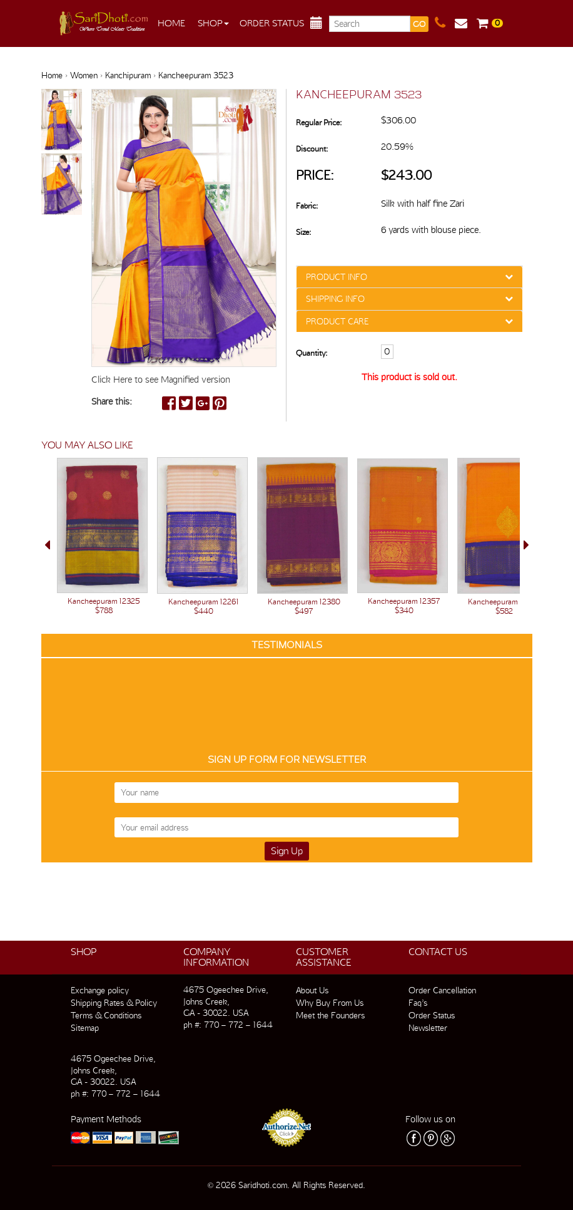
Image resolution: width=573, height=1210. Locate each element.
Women (84, 75)
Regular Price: (319, 122)
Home (171, 23)
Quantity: (311, 353)
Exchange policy (100, 990)
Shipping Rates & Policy (114, 1003)
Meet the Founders (330, 1015)
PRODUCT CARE (337, 321)
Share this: (111, 401)
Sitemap (85, 1028)
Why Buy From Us (329, 1003)
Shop (213, 23)
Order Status (272, 23)
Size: (303, 232)
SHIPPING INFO (335, 299)
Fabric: (307, 205)
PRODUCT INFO (336, 277)
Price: (315, 175)
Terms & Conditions (106, 1015)
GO (419, 24)
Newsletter (427, 1028)
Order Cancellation (442, 990)
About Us (312, 990)
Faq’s (417, 1003)
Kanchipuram (128, 75)
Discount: (312, 148)
